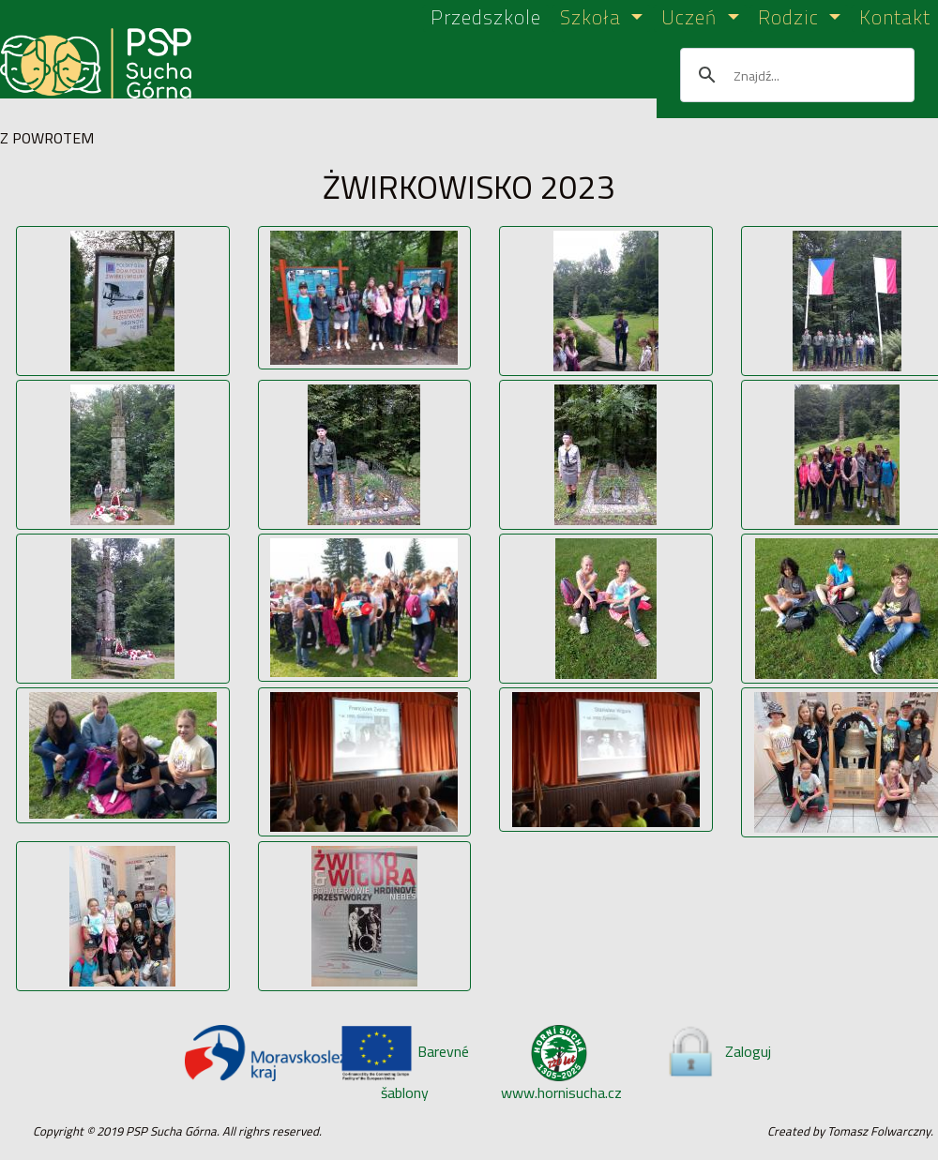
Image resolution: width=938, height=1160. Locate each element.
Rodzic (791, 18)
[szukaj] (794, 75)
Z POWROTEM (47, 138)
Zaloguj (717, 1051)
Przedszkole (486, 18)
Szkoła (593, 18)
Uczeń (691, 18)
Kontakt (894, 18)
